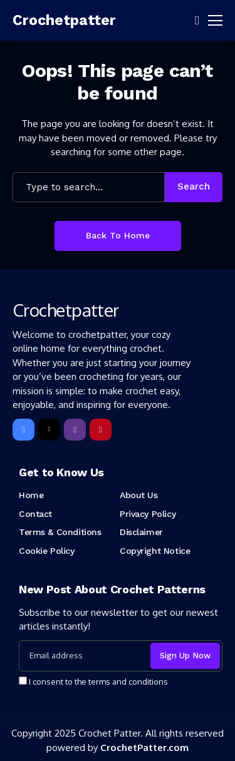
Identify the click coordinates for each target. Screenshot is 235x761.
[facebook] (23, 430)
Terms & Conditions (60, 532)
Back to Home (118, 235)
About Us (139, 495)
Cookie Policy (47, 551)
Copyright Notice (155, 551)
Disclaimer (141, 532)
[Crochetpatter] (50, 20)
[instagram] (75, 430)
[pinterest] (101, 430)
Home (31, 495)
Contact (35, 514)
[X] (49, 430)
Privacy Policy (147, 514)
